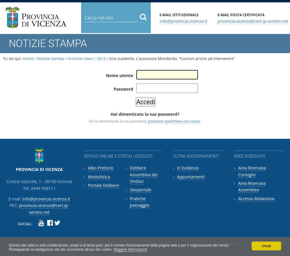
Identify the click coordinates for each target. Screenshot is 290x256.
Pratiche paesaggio (139, 202)
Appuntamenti (191, 177)
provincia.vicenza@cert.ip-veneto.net (252, 21)
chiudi (266, 246)
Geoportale (140, 190)
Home (28, 58)
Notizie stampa (51, 58)
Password (123, 89)
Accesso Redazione (256, 198)
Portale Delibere (103, 185)
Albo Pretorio (100, 168)
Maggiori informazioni (130, 249)
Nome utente (119, 75)
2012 (101, 58)
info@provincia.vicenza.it (183, 21)
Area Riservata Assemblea (252, 186)
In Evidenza (188, 168)
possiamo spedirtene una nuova (174, 121)
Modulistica (99, 177)
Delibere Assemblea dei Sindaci (144, 174)
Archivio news (80, 58)
